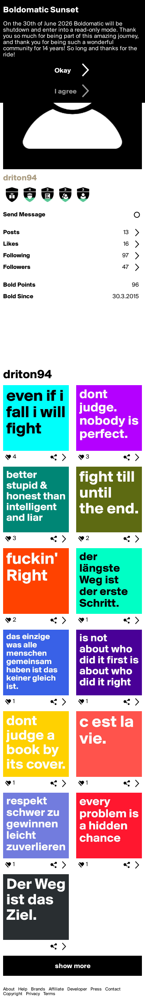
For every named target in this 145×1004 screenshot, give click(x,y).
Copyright (12, 994)
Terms (49, 994)
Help (22, 989)
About (9, 989)
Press (96, 989)
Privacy (33, 994)
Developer (77, 989)
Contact (113, 989)
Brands (38, 989)
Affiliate (56, 989)
